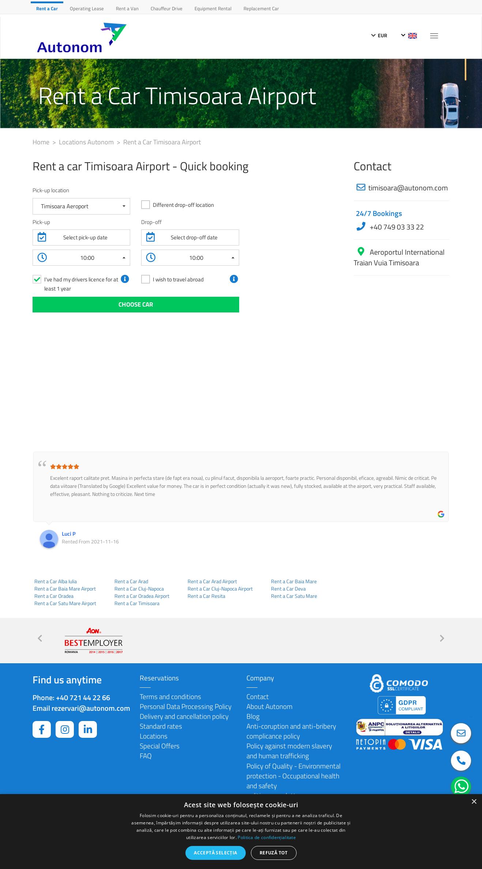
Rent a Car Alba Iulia (55, 581)
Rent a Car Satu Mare (294, 596)
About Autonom (269, 706)
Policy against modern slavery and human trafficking (289, 750)
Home (42, 142)
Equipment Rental (213, 8)
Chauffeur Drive (166, 8)
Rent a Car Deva (288, 588)
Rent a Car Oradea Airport (141, 596)
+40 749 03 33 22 (396, 226)
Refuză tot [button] (274, 853)
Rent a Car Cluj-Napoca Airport (220, 588)
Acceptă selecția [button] (215, 853)
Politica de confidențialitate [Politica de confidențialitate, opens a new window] (267, 837)
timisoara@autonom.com (408, 187)
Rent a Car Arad (131, 581)
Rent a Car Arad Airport (212, 581)
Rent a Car (47, 8)
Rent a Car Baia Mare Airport (65, 588)
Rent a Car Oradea (54, 596)
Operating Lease (87, 8)
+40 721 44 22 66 (83, 697)
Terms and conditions (170, 696)
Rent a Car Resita (206, 596)
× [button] (474, 802)
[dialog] (241, 831)
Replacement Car (261, 8)
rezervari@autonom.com (91, 708)
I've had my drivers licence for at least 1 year (81, 284)
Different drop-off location (183, 205)
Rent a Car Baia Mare (294, 581)
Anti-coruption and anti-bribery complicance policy (291, 731)
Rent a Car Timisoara (136, 603)
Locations (153, 736)
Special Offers (160, 745)
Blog (253, 716)
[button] (81, 206)
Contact (257, 696)
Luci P (69, 534)
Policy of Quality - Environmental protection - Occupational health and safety (293, 775)
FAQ (146, 755)
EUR (379, 35)
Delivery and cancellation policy (184, 716)
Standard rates (161, 726)
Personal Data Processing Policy (185, 706)
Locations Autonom (87, 142)
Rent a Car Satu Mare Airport (65, 603)
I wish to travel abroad (178, 279)
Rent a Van (127, 8)
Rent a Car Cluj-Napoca (139, 588)
